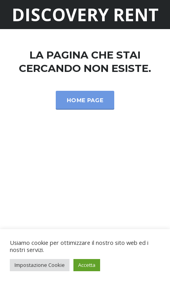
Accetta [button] (86, 264)
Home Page (85, 100)
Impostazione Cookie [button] (40, 264)
